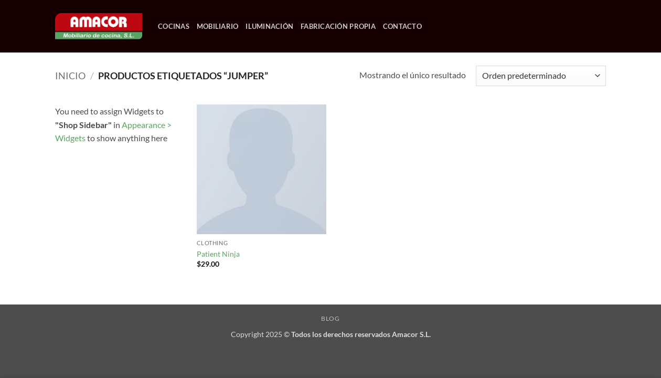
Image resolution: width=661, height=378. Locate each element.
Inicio (70, 75)
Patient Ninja (218, 253)
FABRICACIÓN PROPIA (338, 26)
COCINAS (173, 26)
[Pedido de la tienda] (541, 76)
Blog (330, 318)
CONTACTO (402, 26)
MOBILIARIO (218, 26)
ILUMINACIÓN (269, 26)
